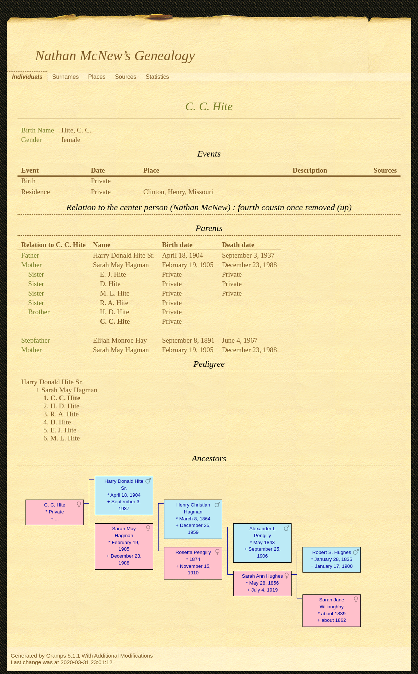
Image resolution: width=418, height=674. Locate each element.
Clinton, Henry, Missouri (178, 192)
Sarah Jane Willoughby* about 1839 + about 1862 (331, 610)
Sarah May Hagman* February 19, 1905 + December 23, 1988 (123, 546)
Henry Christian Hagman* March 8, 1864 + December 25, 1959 (193, 518)
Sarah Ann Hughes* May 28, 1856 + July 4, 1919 (262, 583)
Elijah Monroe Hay (120, 340)
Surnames (65, 77)
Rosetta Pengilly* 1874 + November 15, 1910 (193, 562)
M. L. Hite (114, 293)
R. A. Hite (114, 303)
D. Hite (110, 284)
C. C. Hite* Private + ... (54, 511)
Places (97, 77)
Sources (125, 77)
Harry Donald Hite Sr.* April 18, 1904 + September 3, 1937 (124, 494)
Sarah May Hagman (121, 265)
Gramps (56, 655)
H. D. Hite (114, 312)
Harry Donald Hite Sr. (124, 255)
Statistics (157, 77)
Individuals (27, 77)
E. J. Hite (113, 274)
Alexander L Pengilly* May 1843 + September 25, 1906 (262, 542)
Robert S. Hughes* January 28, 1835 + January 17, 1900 (331, 559)
